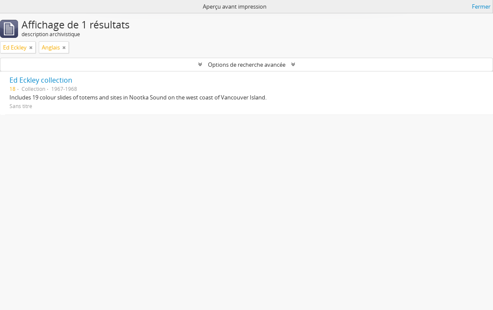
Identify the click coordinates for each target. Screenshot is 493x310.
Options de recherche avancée (247, 64)
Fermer (481, 6)
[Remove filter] (31, 47)
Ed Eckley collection (40, 80)
